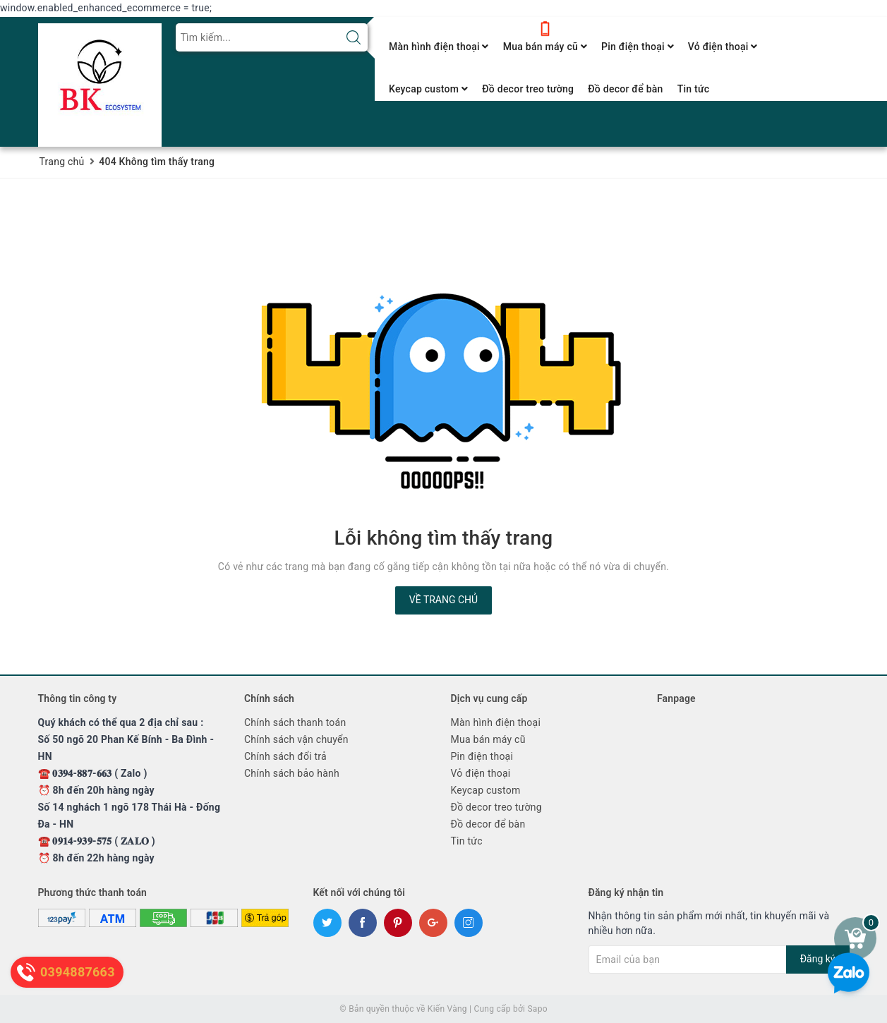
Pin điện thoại (637, 46)
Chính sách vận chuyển (296, 739)
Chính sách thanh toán (295, 722)
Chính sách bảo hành (291, 773)
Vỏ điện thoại (723, 46)
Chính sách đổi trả (285, 756)
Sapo (537, 1009)
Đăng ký (817, 958)
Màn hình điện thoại (439, 46)
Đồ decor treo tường (528, 89)
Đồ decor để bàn (625, 89)
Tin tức (693, 89)
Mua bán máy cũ (545, 46)
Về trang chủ (443, 599)
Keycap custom (428, 89)
